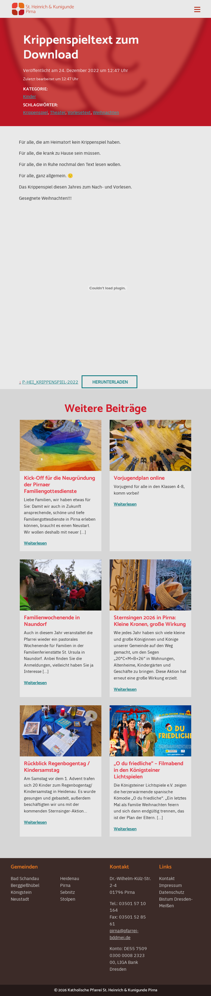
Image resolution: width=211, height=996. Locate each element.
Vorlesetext (79, 112)
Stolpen (67, 899)
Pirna (65, 885)
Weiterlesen (35, 543)
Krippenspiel (35, 112)
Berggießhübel (25, 885)
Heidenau (69, 878)
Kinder (29, 96)
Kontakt (167, 878)
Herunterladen (110, 382)
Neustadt (20, 899)
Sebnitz (67, 892)
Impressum (170, 885)
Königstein (21, 892)
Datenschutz (171, 892)
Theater (57, 112)
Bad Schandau (25, 878)
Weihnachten (106, 112)
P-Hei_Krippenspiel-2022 (50, 382)
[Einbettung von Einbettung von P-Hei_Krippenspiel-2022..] (107, 288)
